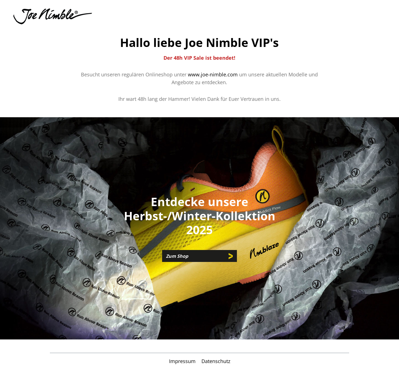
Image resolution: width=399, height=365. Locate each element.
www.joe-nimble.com (213, 74)
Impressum (183, 361)
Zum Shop (177, 256)
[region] (199, 228)
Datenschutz (215, 361)
